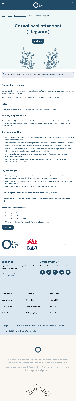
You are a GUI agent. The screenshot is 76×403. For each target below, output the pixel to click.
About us (53, 306)
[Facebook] (42, 272)
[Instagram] (48, 272)
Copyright (5, 326)
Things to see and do (33, 306)
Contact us (54, 313)
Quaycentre (30, 293)
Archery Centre (7, 300)
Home (3, 16)
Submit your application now (53, 74)
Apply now (7, 227)
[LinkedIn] (61, 272)
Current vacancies (20, 16)
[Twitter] (55, 272)
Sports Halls (30, 300)
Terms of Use (36, 326)
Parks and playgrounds (34, 313)
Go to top (69, 245)
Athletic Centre (7, 306)
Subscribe (10, 276)
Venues (10, 16)
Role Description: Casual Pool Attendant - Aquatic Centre (23, 193)
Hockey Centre (7, 313)
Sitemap (61, 326)
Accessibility (54, 300)
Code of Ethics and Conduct (20, 326)
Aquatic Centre (7, 293)
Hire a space (54, 293)
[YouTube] (68, 272)
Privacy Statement (49, 326)
